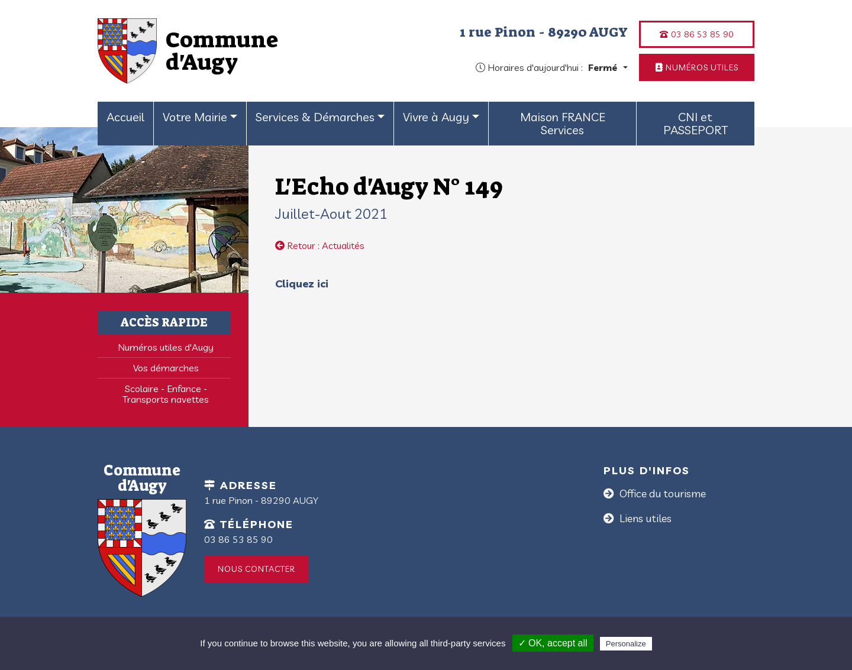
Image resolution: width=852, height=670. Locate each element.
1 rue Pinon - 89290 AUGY (544, 32)
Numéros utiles (697, 67)
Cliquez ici (303, 283)
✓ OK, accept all (553, 643)
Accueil (125, 116)
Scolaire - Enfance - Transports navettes (165, 394)
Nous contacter (256, 569)
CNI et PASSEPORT (695, 123)
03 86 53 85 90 (697, 34)
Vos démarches (166, 368)
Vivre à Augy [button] (436, 116)
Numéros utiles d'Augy (166, 347)
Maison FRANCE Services (562, 123)
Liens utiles (644, 518)
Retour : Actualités (319, 245)
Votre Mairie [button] (195, 116)
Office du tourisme (661, 493)
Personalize (626, 643)
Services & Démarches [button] (315, 116)
